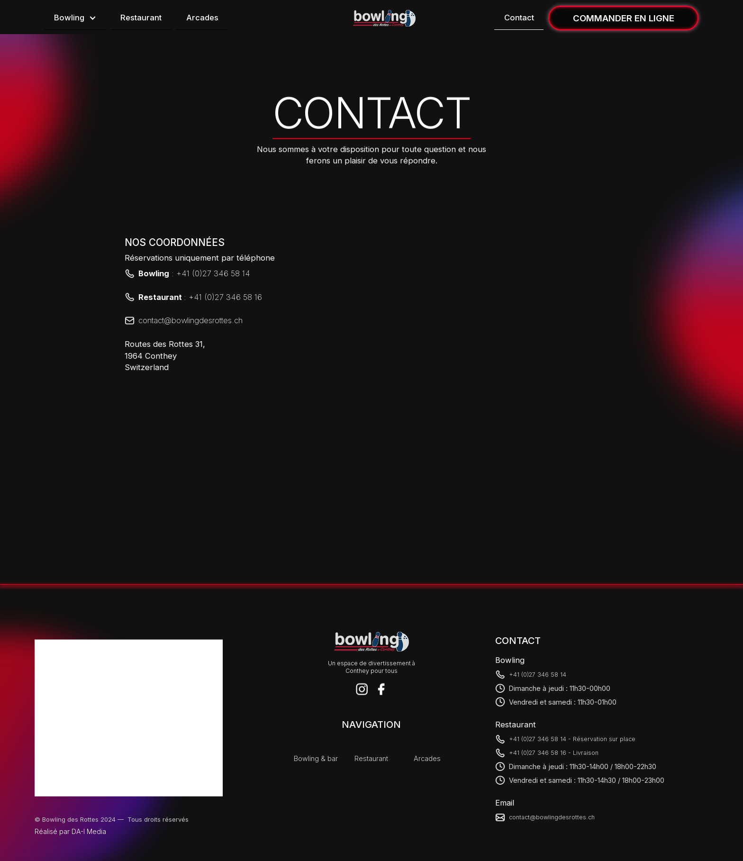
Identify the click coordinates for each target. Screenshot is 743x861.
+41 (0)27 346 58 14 (537, 674)
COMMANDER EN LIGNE (623, 18)
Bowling (69, 17)
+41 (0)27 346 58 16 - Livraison (553, 752)
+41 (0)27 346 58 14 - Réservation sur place (572, 739)
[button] (75, 18)
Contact (519, 17)
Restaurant (141, 17)
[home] (384, 18)
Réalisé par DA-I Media (70, 831)
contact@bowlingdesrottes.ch (552, 817)
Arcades (202, 17)
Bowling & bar (316, 758)
